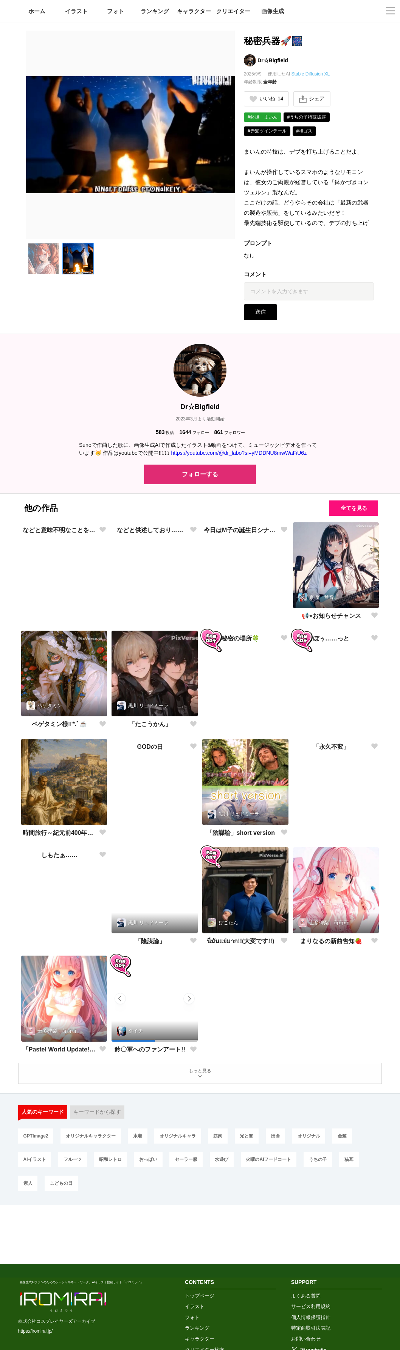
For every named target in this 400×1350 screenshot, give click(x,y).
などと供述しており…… (150, 616)
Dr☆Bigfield (272, 60)
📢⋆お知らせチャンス (331, 616)
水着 (141, 1138)
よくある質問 (306, 1245)
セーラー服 (192, 1163)
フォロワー (229, 432)
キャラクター (194, 11)
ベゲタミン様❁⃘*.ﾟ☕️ (59, 724)
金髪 (353, 1138)
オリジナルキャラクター (93, 1138)
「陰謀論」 (150, 941)
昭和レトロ (113, 1163)
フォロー (194, 432)
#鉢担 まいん (263, 117)
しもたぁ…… (59, 941)
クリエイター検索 (204, 1299)
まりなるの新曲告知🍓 (331, 941)
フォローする (200, 474)
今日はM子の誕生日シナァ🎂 (241, 616)
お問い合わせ (306, 1289)
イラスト (76, 11)
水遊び (229, 1163)
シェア (312, 99)
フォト (115, 11)
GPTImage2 (36, 1138)
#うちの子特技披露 (306, 117)
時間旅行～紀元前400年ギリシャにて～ (59, 833)
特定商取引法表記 (310, 1278)
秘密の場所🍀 (240, 724)
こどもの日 (63, 1188)
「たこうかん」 (150, 724)
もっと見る (200, 1074)
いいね (267, 98)
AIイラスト (35, 1163)
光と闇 (254, 1138)
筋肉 (223, 1138)
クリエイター (233, 11)
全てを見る (353, 508)
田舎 (284, 1138)
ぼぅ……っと (331, 724)
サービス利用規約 (310, 1256)
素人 (28, 1188)
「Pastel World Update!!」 (59, 1049)
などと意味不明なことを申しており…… (59, 616)
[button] (43, 258)
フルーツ (74, 1163)
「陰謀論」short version (240, 833)
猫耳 (360, 1163)
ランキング (155, 11)
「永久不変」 (331, 833)
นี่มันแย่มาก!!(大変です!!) (240, 941)
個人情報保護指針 (310, 1267)
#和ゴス (304, 131)
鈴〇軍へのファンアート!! (150, 1050)
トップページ (199, 1245)
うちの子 (328, 1163)
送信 (260, 312)
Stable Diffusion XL (310, 74)
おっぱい (153, 1163)
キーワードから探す (97, 1114)
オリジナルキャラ (182, 1138)
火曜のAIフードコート (277, 1163)
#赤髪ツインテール (267, 131)
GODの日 (150, 833)
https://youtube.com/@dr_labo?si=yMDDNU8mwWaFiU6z (239, 453)
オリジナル (319, 1138)
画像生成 (272, 11)
